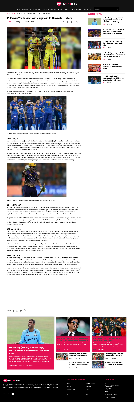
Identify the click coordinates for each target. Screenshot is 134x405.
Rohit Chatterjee (12, 365)
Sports (67, 9)
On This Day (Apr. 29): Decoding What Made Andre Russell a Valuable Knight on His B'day (113, 31)
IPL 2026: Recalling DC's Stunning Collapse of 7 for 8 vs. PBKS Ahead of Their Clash (113, 77)
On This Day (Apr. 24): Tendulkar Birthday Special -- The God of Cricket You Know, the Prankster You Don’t (73, 340)
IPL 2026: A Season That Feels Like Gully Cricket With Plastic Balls (112, 41)
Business (25, 9)
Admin (9, 22)
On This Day (88, 9)
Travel (60, 9)
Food (68, 391)
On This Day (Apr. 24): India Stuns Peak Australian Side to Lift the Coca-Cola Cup (78, 355)
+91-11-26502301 (110, 396)
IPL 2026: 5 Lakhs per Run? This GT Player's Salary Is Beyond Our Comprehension (78, 363)
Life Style (88, 386)
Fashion (69, 394)
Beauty (69, 386)
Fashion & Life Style (49, 9)
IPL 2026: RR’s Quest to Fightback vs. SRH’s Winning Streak (112, 65)
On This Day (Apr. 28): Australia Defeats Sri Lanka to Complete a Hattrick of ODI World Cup (111, 54)
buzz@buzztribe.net (111, 394)
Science (88, 394)
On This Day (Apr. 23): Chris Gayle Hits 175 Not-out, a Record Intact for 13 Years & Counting (114, 355)
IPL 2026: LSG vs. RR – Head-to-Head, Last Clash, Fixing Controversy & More (114, 363)
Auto (18, 9)
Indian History (76, 9)
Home (8, 13)
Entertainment (35, 9)
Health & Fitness (90, 383)
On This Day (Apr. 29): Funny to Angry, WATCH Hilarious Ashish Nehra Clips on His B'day (113, 19)
